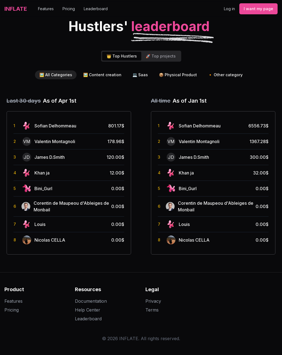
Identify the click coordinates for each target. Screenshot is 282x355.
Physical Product (178, 75)
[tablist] (141, 56)
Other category (225, 75)
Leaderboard (96, 8)
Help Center (87, 310)
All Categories (55, 75)
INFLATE (15, 9)
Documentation (91, 301)
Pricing (69, 8)
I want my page (258, 8)
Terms (152, 310)
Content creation (102, 75)
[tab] (121, 56)
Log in (229, 8)
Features (46, 8)
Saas (140, 75)
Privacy (153, 301)
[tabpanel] (141, 175)
